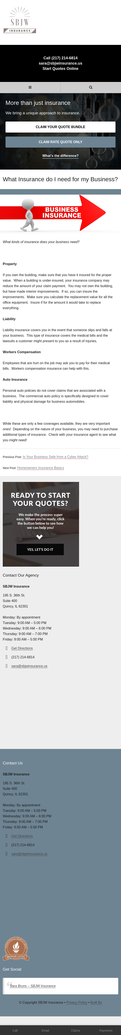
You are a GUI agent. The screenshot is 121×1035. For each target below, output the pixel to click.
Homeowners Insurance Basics (40, 468)
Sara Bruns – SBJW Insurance (33, 986)
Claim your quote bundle (60, 127)
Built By (96, 1002)
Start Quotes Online (60, 68)
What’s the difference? (60, 156)
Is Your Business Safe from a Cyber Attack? (55, 457)
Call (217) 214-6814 (60, 58)
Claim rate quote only (60, 142)
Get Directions (22, 648)
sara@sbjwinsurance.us (60, 63)
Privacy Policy (77, 1002)
